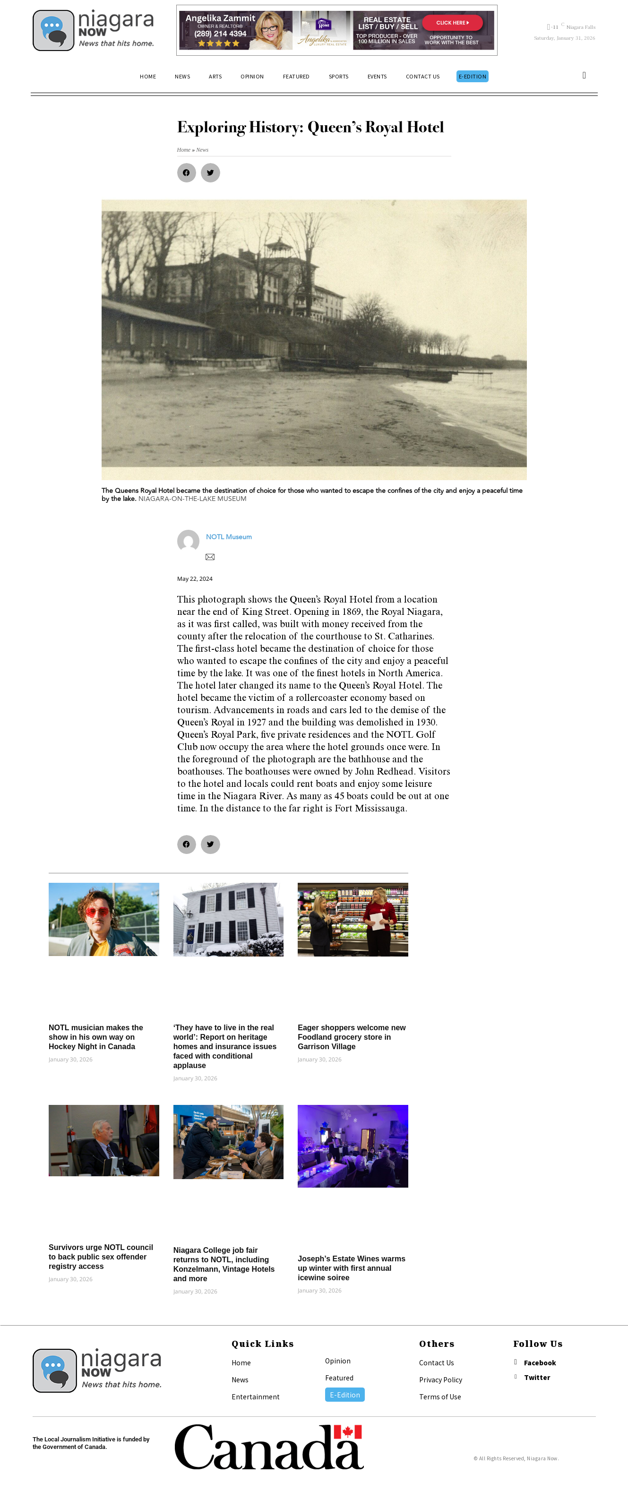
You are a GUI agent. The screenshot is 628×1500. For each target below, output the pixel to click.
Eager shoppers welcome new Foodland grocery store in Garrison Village (352, 1037)
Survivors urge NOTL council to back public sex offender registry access (101, 1256)
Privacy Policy (440, 1379)
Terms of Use (440, 1396)
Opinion (338, 1360)
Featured (339, 1377)
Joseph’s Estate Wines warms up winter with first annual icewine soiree (351, 1268)
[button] (584, 76)
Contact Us (436, 1362)
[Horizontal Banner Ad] (337, 30)
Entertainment (256, 1396)
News (240, 1379)
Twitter (538, 1378)
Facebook (541, 1363)
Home (241, 1362)
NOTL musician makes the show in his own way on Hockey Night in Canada (96, 1037)
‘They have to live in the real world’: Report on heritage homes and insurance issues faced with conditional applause (225, 1046)
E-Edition (345, 1394)
